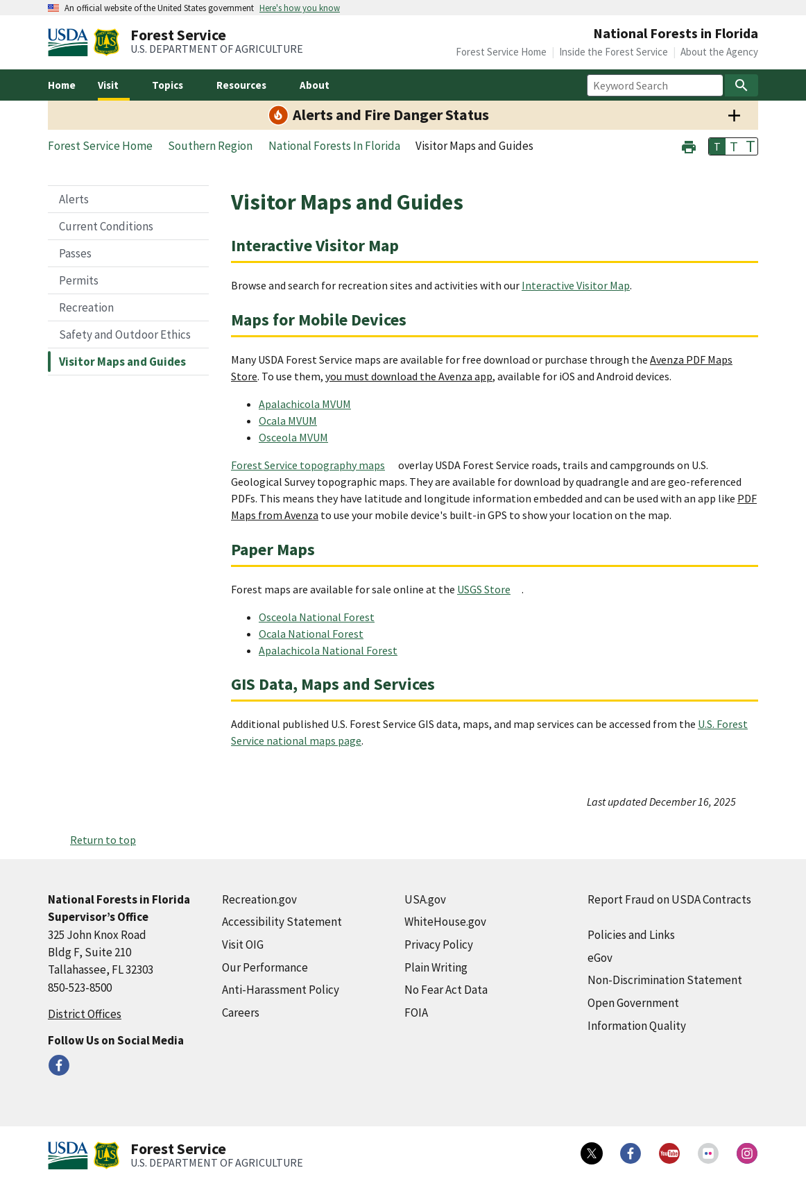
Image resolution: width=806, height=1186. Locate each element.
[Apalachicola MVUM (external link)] (310, 404)
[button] (688, 145)
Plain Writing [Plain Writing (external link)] (436, 967)
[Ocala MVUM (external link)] (293, 420)
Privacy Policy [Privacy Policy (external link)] (438, 944)
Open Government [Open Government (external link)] (633, 1002)
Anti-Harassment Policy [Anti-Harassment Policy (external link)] (280, 989)
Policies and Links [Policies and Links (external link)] (631, 934)
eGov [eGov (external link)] (600, 957)
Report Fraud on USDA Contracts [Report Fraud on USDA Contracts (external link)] (669, 899)
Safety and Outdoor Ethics (125, 334)
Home (62, 85)
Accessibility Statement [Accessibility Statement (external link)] (282, 921)
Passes (75, 253)
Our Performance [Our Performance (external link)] (265, 967)
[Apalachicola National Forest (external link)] (334, 650)
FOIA (416, 1012)
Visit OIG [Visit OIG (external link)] (243, 944)
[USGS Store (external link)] (489, 589)
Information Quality (637, 1025)
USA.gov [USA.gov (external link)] (425, 899)
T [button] (717, 146)
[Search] (741, 85)
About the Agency (719, 51)
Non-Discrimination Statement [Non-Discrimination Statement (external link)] (665, 980)
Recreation (86, 307)
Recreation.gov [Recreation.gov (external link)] (259, 899)
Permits (78, 280)
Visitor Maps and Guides (122, 361)
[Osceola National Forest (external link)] (322, 617)
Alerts (74, 199)
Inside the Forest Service (613, 51)
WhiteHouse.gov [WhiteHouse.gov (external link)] (445, 921)
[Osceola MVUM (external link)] (299, 437)
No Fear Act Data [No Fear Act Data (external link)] (446, 989)
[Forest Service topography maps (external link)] (313, 465)
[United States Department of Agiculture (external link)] (71, 42)
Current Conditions (106, 226)
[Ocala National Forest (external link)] (317, 634)
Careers (240, 1012)
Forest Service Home (501, 51)
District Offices (84, 1014)
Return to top (103, 840)
